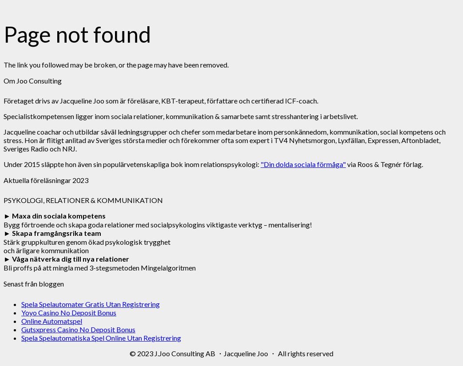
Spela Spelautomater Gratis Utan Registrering (90, 304)
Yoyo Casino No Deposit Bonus (68, 312)
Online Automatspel (51, 321)
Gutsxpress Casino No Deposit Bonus (78, 329)
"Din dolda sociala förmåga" (303, 164)
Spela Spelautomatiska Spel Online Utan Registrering (101, 338)
